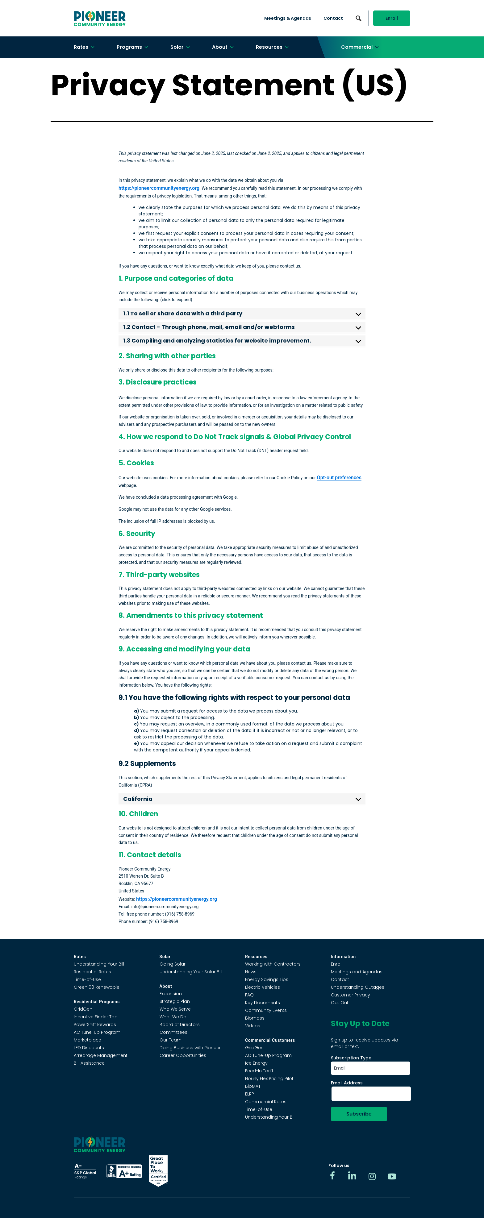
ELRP (249, 1094)
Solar (180, 47)
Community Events (266, 1010)
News (251, 972)
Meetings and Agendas (356, 972)
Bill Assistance (89, 1063)
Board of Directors (180, 1024)
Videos (252, 1026)
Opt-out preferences (339, 477)
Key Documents (262, 1003)
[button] (358, 18)
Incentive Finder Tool (96, 1017)
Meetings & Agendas (287, 18)
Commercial (360, 47)
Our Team (171, 1040)
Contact (333, 18)
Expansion (171, 994)
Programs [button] (133, 47)
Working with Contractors (273, 964)
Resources (272, 47)
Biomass (255, 1018)
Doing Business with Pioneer (190, 1048)
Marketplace (87, 1040)
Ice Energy (256, 1063)
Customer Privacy (350, 995)
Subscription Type (351, 1058)
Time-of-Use (87, 979)
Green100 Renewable (96, 987)
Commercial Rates (265, 1102)
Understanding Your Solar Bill (191, 972)
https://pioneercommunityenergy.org (159, 188)
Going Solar (173, 964)
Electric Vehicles (262, 987)
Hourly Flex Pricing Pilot (269, 1078)
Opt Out (339, 1003)
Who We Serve (175, 1009)
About (223, 47)
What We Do (173, 1017)
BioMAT (253, 1086)
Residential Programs (97, 1001)
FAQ (249, 995)
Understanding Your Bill (99, 964)
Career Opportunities (183, 1055)
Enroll (392, 18)
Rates (84, 47)
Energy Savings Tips (266, 979)
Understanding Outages (357, 987)
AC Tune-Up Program (97, 1032)
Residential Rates (92, 972)
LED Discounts (89, 1048)
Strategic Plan (175, 1001)
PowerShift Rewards (95, 1024)
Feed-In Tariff (259, 1071)
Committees (173, 1032)
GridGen (83, 1009)
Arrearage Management (100, 1055)
